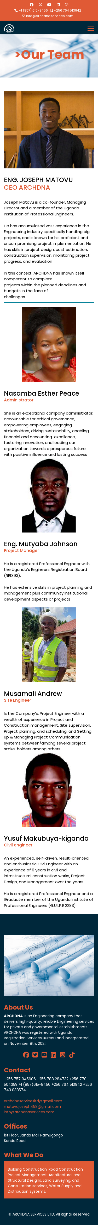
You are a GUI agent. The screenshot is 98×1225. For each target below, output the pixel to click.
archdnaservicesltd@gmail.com (33, 1101)
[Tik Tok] (72, 1053)
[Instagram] (66, 4)
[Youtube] (49, 4)
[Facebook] (31, 4)
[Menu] (91, 29)
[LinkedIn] (53, 1053)
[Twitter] (40, 4)
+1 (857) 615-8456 (33, 10)
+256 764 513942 (67, 10)
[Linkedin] (58, 4)
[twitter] (35, 1053)
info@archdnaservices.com (49, 16)
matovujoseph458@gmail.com (32, 1106)
